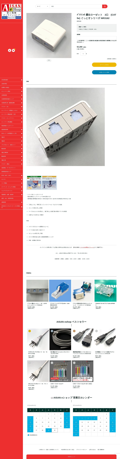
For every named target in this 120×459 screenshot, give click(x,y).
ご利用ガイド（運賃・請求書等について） (49, 449)
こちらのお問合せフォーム (87, 248)
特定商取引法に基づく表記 (67, 449)
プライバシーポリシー (81, 449)
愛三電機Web (101, 449)
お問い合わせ (92, 449)
